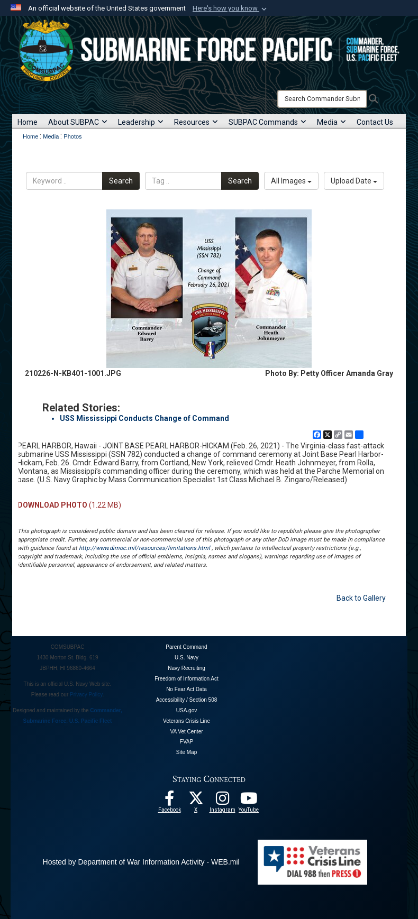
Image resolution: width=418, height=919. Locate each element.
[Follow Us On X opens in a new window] (196, 801)
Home (27, 122)
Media (331, 122)
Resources (196, 122)
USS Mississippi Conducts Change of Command (144, 418)
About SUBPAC (77, 122)
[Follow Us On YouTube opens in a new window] (248, 801)
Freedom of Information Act (187, 679)
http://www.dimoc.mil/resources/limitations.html (144, 548)
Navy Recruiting (186, 668)
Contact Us (375, 122)
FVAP (186, 742)
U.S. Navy (186, 657)
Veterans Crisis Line (186, 721)
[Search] (322, 99)
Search (121, 181)
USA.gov (186, 710)
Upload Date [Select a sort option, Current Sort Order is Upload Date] (354, 181)
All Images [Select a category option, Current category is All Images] (291, 181)
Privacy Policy (86, 694)
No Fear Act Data (186, 689)
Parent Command (186, 647)
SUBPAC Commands (267, 122)
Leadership (140, 122)
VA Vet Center (186, 731)
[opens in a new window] (222, 801)
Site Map (186, 752)
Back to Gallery (361, 598)
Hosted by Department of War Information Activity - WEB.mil (141, 862)
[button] (231, 8)
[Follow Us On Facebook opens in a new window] (169, 801)
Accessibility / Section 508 (186, 700)
